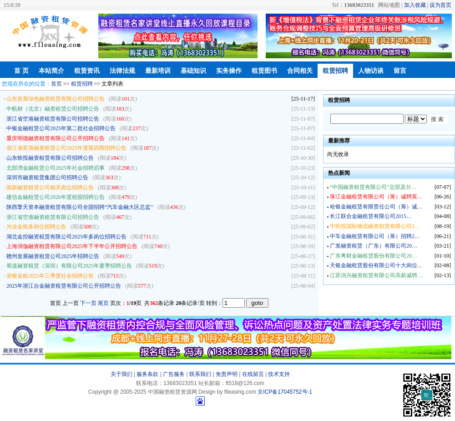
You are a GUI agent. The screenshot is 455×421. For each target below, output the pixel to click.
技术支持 (279, 374)
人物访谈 (371, 70)
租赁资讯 (87, 70)
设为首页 (440, 5)
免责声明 (227, 374)
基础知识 (193, 70)
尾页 (103, 303)
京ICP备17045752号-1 (285, 392)
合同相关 (300, 70)
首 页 (21, 70)
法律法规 (122, 70)
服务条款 (147, 374)
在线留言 (253, 374)
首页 (56, 84)
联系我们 (200, 374)
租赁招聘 (335, 70)
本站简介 (51, 70)
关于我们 (121, 374)
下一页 (88, 303)
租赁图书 (264, 70)
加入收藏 (415, 5)
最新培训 (158, 70)
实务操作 (229, 70)
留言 (400, 70)
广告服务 (174, 374)
